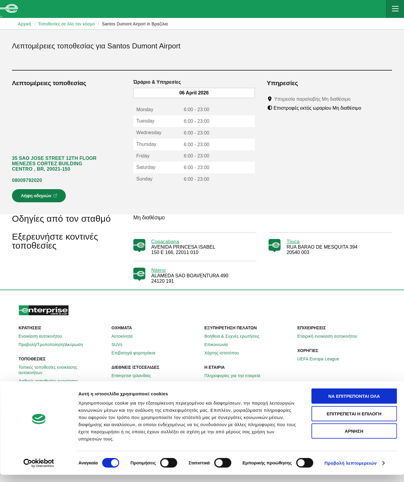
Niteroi (158, 270)
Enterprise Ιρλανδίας (135, 375)
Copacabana (165, 241)
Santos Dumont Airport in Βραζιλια (135, 24)
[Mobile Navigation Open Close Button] (395, 9)
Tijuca (293, 241)
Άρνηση (354, 438)
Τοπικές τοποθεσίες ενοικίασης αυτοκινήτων (63, 370)
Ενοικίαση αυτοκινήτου (44, 336)
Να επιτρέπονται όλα (354, 403)
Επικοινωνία (220, 344)
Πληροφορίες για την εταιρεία (236, 375)
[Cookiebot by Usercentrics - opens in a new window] (39, 470)
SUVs (120, 344)
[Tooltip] (356, 99)
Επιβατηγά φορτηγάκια (137, 353)
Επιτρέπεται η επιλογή (354, 420)
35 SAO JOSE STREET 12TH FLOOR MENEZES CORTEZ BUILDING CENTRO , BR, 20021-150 (54, 164)
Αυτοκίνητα (125, 336)
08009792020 (27, 180)
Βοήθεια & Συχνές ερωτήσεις (235, 336)
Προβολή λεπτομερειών (350, 470)
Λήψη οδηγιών (40, 197)
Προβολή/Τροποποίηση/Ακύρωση (54, 344)
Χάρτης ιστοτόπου (225, 353)
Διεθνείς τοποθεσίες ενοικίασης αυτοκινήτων (63, 384)
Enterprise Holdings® (228, 384)
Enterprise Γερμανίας (135, 384)
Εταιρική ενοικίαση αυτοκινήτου (330, 336)
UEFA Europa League (321, 358)
